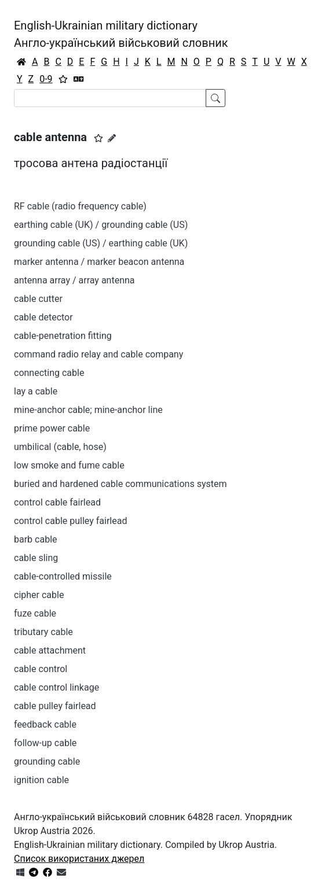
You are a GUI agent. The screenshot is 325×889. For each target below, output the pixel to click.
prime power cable (52, 428)
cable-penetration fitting (63, 335)
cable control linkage (56, 687)
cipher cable (39, 594)
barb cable (35, 539)
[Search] (110, 98)
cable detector (43, 317)
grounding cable (47, 761)
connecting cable (49, 372)
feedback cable (45, 724)
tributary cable (43, 631)
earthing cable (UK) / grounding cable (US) (101, 224)
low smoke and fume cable (69, 465)
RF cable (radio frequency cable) (80, 206)
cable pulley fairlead (55, 705)
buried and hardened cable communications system (120, 483)
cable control (40, 668)
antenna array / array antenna (74, 280)
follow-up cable (45, 742)
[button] (98, 138)
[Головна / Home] (21, 61)
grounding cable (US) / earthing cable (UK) (101, 243)
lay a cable (35, 391)
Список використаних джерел (79, 858)
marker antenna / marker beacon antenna (99, 261)
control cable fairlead (57, 502)
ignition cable (41, 779)
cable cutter (38, 298)
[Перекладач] (79, 79)
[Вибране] (63, 79)
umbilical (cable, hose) (60, 446)
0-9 (45, 78)
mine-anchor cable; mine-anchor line (88, 409)
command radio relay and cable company (98, 354)
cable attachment (50, 650)
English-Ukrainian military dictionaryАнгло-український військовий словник (121, 34)
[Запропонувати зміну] (112, 138)
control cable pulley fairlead (70, 520)
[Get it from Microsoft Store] (20, 872)
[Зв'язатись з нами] (61, 872)
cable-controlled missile (63, 576)
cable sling (36, 557)
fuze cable (35, 613)
